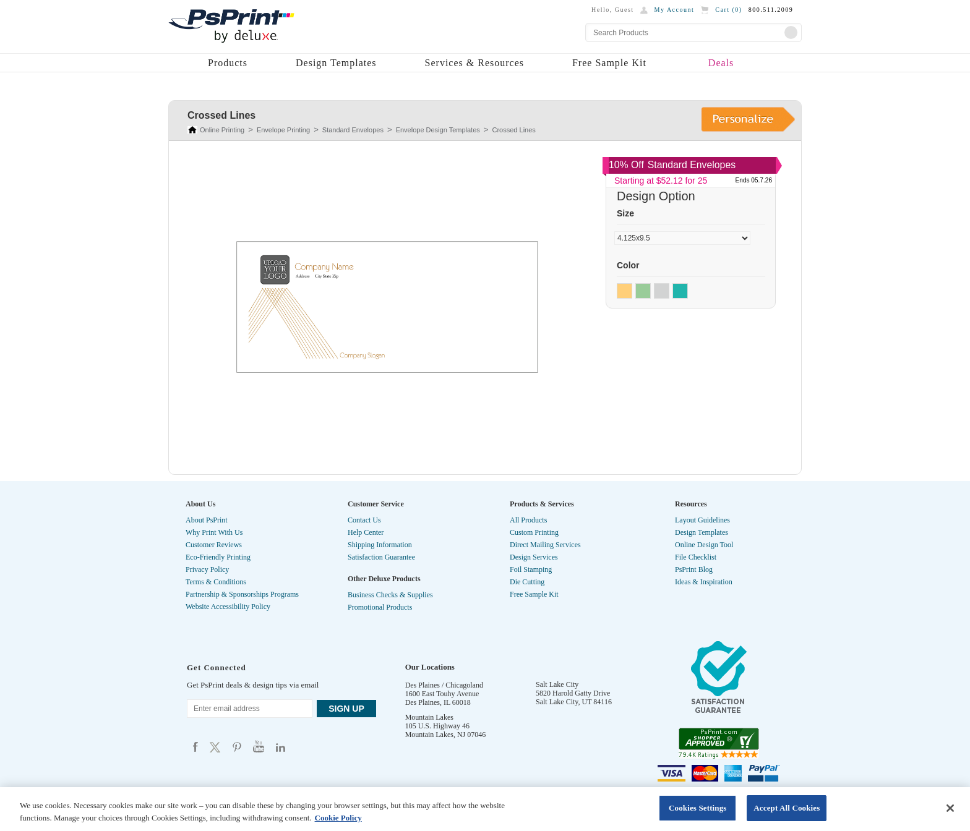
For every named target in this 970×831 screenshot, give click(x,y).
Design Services (534, 557)
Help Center (366, 532)
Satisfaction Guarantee (381, 557)
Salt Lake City (557, 684)
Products (227, 63)
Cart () (728, 9)
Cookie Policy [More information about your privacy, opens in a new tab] (338, 817)
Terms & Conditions (216, 581)
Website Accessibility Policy (228, 606)
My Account (675, 9)
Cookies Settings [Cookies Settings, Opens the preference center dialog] (697, 807)
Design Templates (336, 63)
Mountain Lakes (429, 717)
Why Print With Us (214, 532)
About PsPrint (207, 520)
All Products (528, 520)
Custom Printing (534, 532)
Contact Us (364, 520)
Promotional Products (380, 607)
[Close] (950, 808)
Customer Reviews (214, 544)
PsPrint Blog (694, 569)
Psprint (195, 746)
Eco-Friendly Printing (218, 557)
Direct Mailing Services (545, 544)
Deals (721, 63)
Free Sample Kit (609, 63)
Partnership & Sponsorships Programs (242, 594)
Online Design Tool (704, 544)
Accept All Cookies (786, 807)
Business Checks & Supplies (390, 594)
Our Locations (430, 666)
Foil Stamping (531, 569)
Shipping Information (380, 544)
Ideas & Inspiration (703, 581)
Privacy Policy (207, 569)
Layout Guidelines (702, 520)
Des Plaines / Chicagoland (444, 685)
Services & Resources (474, 63)
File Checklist (695, 557)
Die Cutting (527, 581)
